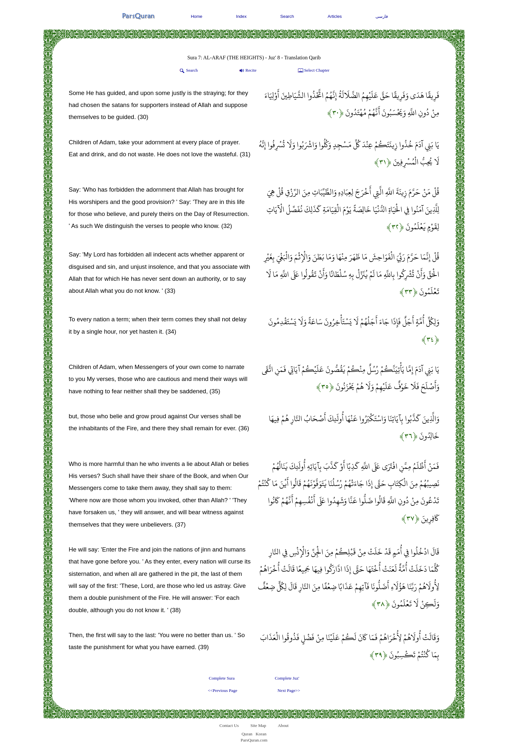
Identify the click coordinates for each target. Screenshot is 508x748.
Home (196, 16)
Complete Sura (222, 678)
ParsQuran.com (254, 740)
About (283, 725)
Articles (335, 16)
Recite (247, 70)
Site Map (258, 725)
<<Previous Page (222, 690)
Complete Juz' (287, 678)
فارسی (381, 16)
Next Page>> (288, 690)
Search (287, 16)
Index (241, 16)
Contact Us (229, 725)
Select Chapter (313, 70)
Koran (261, 733)
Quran (247, 733)
